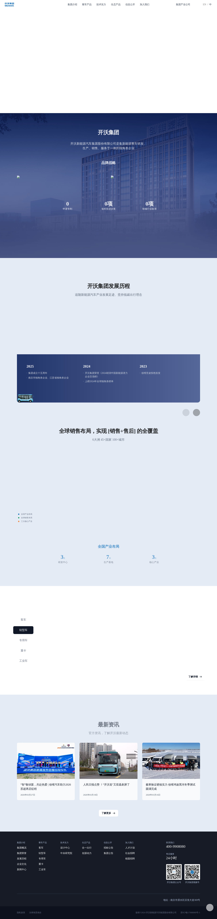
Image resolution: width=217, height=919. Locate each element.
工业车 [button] (23, 660)
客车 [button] (23, 619)
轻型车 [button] (23, 630)
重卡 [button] (23, 650)
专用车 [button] (23, 640)
